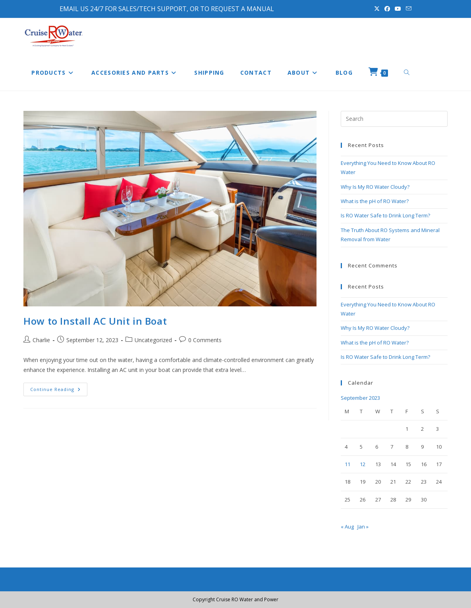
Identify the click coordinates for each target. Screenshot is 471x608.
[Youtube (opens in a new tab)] (397, 9)
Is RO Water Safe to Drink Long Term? (385, 215)
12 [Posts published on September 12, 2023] (362, 464)
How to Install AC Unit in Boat (95, 320)
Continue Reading (58, 390)
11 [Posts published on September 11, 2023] (347, 464)
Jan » (363, 526)
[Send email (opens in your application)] (407, 9)
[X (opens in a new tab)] (377, 9)
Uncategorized (153, 340)
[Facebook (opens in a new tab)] (387, 9)
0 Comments (205, 340)
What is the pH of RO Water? (375, 201)
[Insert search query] (394, 119)
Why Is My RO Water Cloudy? (375, 186)
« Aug (347, 526)
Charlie (41, 340)
